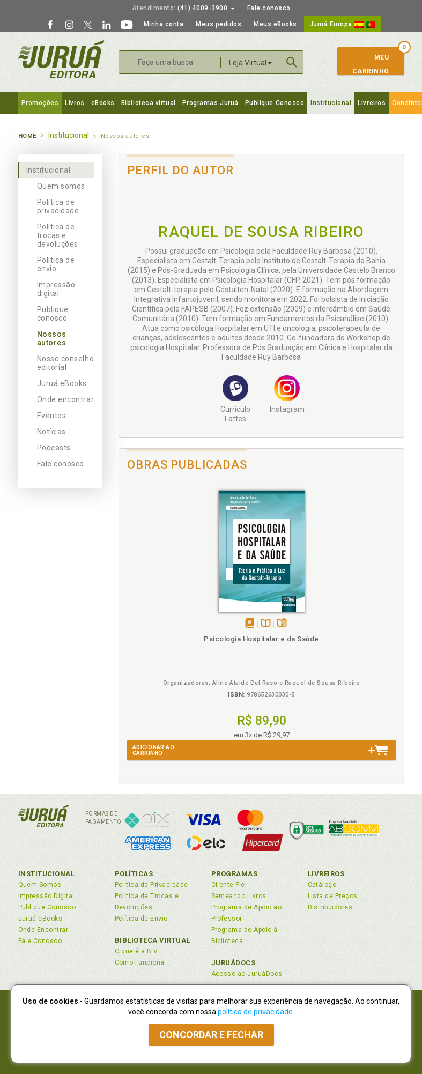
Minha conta (164, 24)
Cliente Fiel (229, 884)
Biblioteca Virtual (153, 940)
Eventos (51, 415)
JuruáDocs (233, 963)
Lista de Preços (333, 896)
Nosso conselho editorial (65, 363)
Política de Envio (141, 918)
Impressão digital (56, 289)
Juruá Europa (342, 24)
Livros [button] (74, 103)
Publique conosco (53, 313)
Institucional (330, 103)
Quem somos (61, 186)
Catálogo (322, 884)
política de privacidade (255, 1012)
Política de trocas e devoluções (57, 235)
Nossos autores (51, 338)
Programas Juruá (210, 103)
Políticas (134, 874)
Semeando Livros (238, 896)
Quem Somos (40, 884)
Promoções (40, 103)
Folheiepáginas (281, 624)
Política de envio (56, 264)
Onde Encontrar (43, 930)
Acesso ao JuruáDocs (247, 973)
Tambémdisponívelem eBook (249, 624)
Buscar (291, 62)
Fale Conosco (40, 941)
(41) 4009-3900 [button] (183, 8)
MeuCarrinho (366, 64)
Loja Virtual (250, 62)
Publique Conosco (275, 103)
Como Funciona (140, 962)
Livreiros (372, 103)
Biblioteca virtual (148, 103)
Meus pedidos (218, 24)
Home (27, 135)
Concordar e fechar (211, 1034)
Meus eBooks (275, 24)
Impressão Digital (46, 896)
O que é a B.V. (137, 951)
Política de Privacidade (151, 884)
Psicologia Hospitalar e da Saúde (261, 639)
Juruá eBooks (62, 383)
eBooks (103, 103)
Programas (234, 874)
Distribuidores (330, 907)
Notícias (51, 431)
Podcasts (54, 447)
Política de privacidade (58, 206)
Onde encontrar (65, 399)
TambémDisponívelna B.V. (265, 624)
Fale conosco (269, 8)
